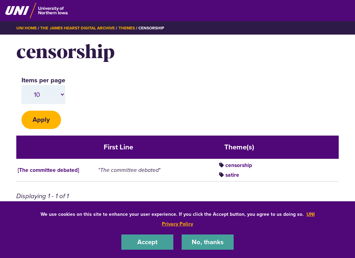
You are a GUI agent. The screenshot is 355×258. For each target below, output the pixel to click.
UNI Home (26, 28)
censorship (238, 165)
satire (232, 175)
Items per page (43, 80)
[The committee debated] (48, 170)
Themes (127, 28)
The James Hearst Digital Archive (77, 28)
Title (30, 147)
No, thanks (208, 242)
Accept (147, 242)
